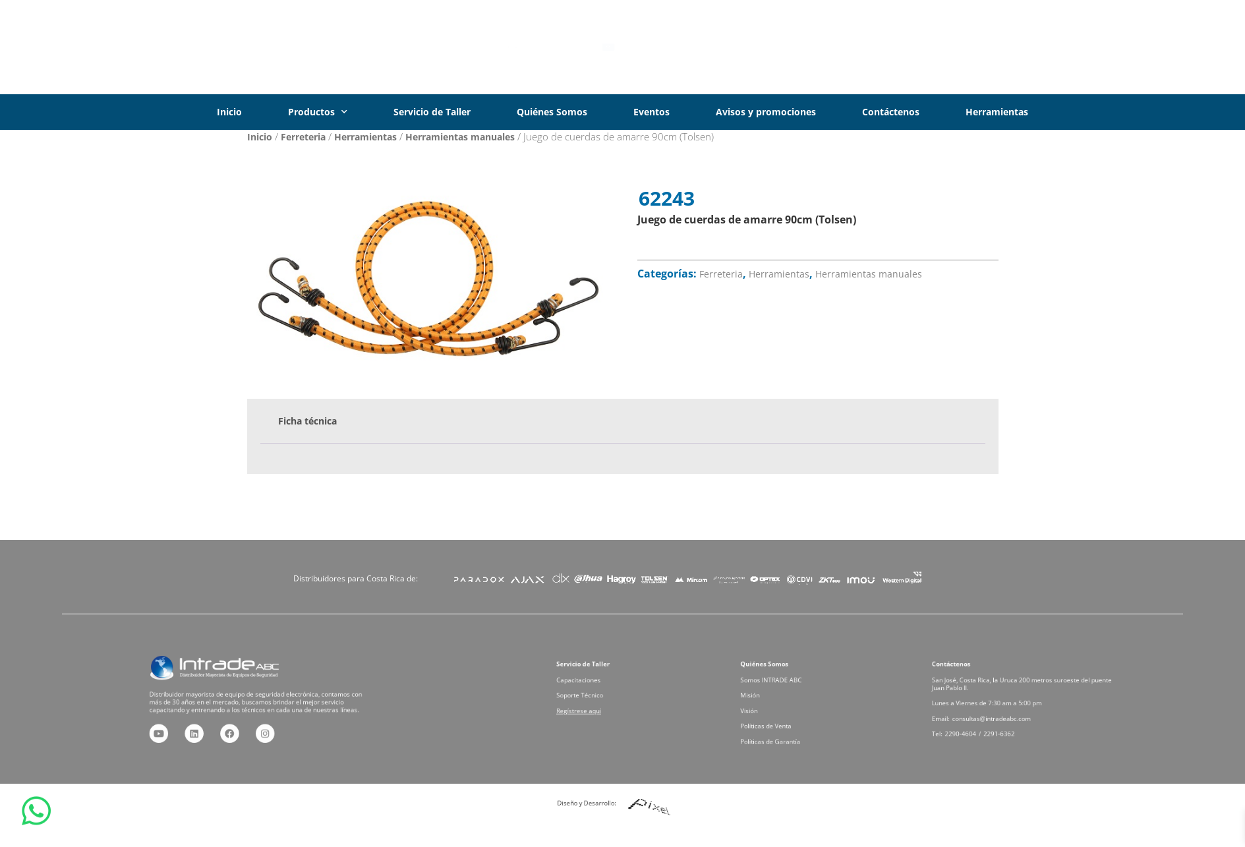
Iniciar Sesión (1099, 46)
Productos (317, 112)
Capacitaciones (592, 686)
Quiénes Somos (552, 111)
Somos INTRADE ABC (782, 686)
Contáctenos (890, 111)
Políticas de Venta (778, 718)
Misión (767, 697)
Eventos (651, 111)
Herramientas (997, 111)
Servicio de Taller (432, 111)
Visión (766, 708)
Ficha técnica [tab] (307, 421)
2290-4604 (980, 723)
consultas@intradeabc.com (1000, 713)
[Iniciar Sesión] (1044, 47)
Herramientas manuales (460, 137)
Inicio (229, 111)
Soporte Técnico (593, 697)
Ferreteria (303, 137)
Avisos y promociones (766, 111)
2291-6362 (1006, 723)
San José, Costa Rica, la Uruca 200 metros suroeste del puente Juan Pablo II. (1022, 689)
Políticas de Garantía (781, 729)
